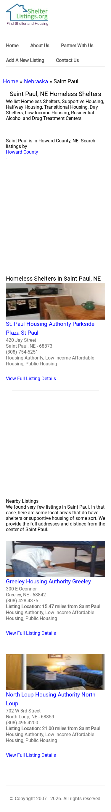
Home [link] (12, 45)
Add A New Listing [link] (25, 60)
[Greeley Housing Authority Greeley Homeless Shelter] (55, 588)
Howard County (22, 152)
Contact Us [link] (67, 60)
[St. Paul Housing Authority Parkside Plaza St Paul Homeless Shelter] (55, 332)
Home (10, 81)
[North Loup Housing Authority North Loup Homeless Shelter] (55, 706)
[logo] (27, 15)
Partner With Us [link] (77, 45)
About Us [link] (39, 45)
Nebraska (36, 81)
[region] (55, 219)
